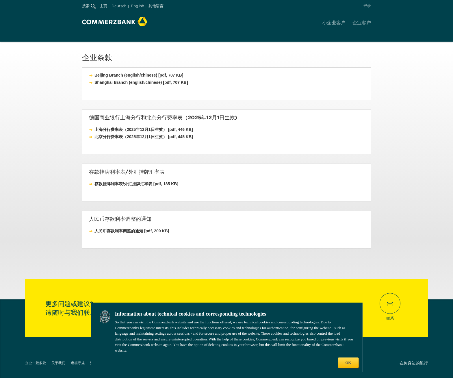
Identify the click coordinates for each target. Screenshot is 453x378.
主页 (103, 6)
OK (348, 362)
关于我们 (58, 363)
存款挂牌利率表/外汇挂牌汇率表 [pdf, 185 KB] (136, 183)
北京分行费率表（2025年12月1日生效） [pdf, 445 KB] (143, 136)
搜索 (89, 6)
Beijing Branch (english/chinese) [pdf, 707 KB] (138, 75)
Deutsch (119, 6)
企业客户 (361, 22)
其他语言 (156, 6)
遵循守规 (78, 363)
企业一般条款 (35, 363)
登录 (367, 5)
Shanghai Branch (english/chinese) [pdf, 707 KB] (141, 82)
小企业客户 (334, 22)
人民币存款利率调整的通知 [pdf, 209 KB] (131, 231)
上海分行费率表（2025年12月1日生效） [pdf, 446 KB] (143, 129)
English (137, 6)
